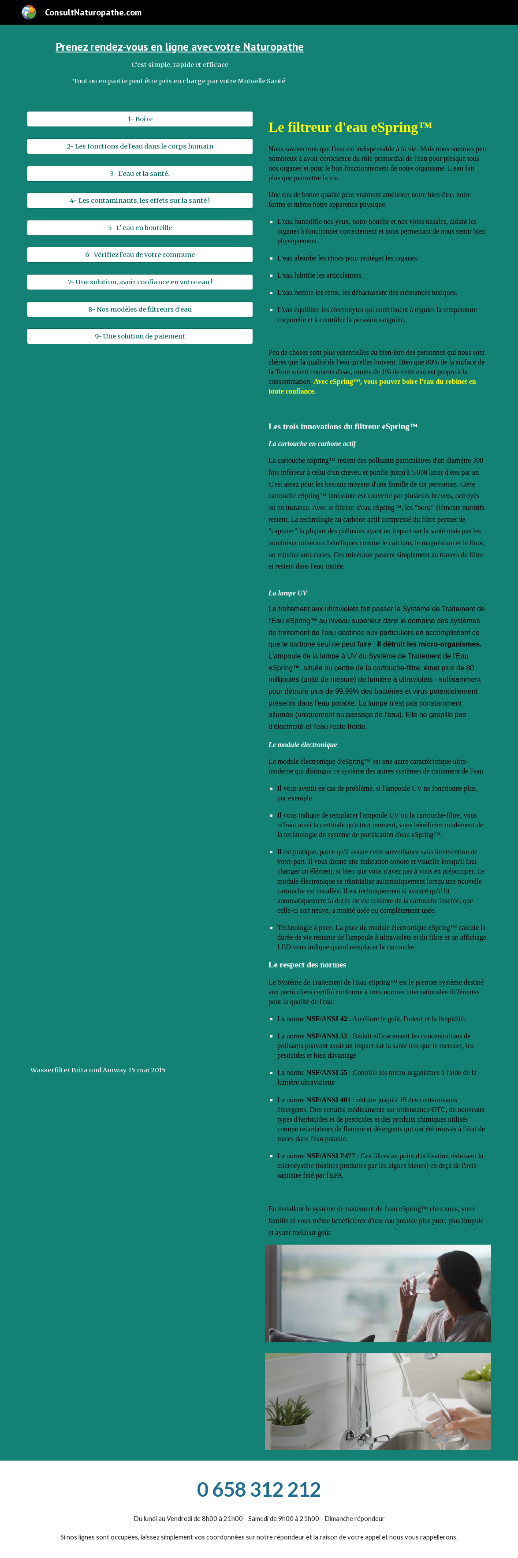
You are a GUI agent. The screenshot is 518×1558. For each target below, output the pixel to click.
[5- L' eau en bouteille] (140, 227)
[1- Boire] (140, 119)
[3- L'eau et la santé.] (140, 173)
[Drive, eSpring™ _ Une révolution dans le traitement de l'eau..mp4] (140, 618)
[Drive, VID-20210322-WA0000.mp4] (140, 439)
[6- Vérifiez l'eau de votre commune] (140, 255)
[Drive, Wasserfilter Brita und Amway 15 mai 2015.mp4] (140, 975)
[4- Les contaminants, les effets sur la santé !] (140, 200)
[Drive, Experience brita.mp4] (140, 797)
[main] (179, 62)
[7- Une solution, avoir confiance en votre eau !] (140, 281)
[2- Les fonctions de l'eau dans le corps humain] (140, 146)
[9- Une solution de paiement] (140, 336)
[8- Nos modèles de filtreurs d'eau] (140, 309)
